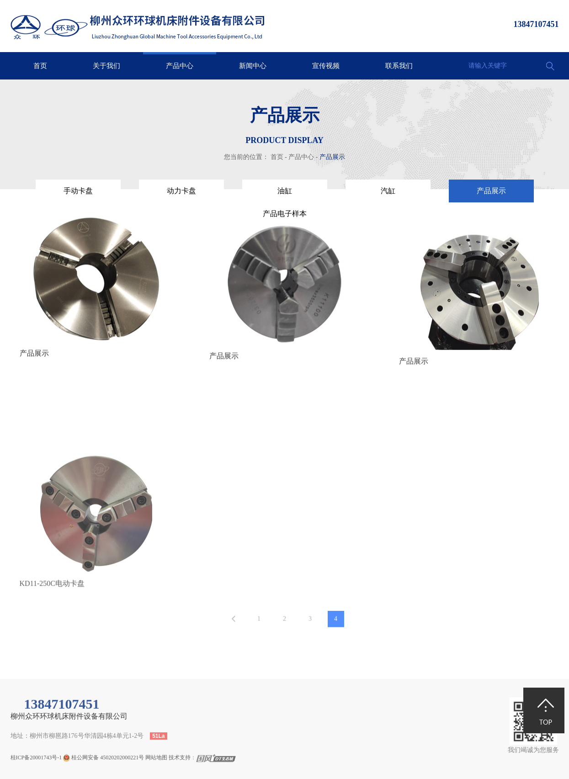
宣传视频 (326, 65)
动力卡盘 (181, 191)
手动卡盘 (78, 191)
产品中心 (179, 65)
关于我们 (106, 65)
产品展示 (332, 157)
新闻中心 (252, 65)
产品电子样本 (285, 213)
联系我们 (399, 65)
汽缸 (388, 191)
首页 (40, 65)
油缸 (284, 191)
